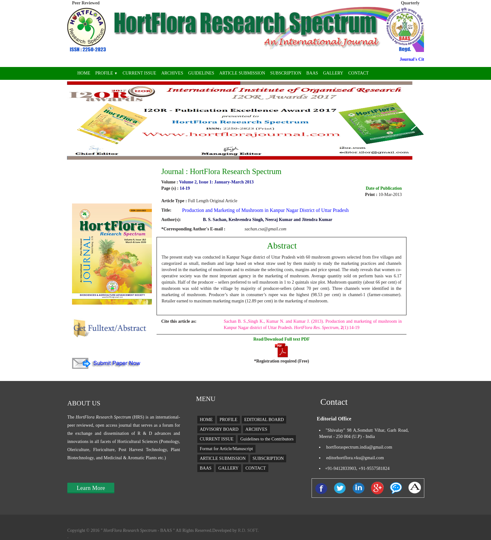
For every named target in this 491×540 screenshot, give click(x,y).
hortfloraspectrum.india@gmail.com (359, 447)
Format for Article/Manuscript (226, 448)
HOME (83, 73)
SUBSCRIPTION (286, 73)
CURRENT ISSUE (139, 73)
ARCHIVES (172, 73)
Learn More (91, 488)
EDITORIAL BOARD (264, 419)
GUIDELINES (201, 73)
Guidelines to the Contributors (266, 439)
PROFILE (106, 73)
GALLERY (333, 73)
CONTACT (358, 73)
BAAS (312, 73)
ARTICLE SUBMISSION (242, 73)
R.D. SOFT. (248, 530)
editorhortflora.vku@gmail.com (355, 457)
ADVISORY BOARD (219, 429)
